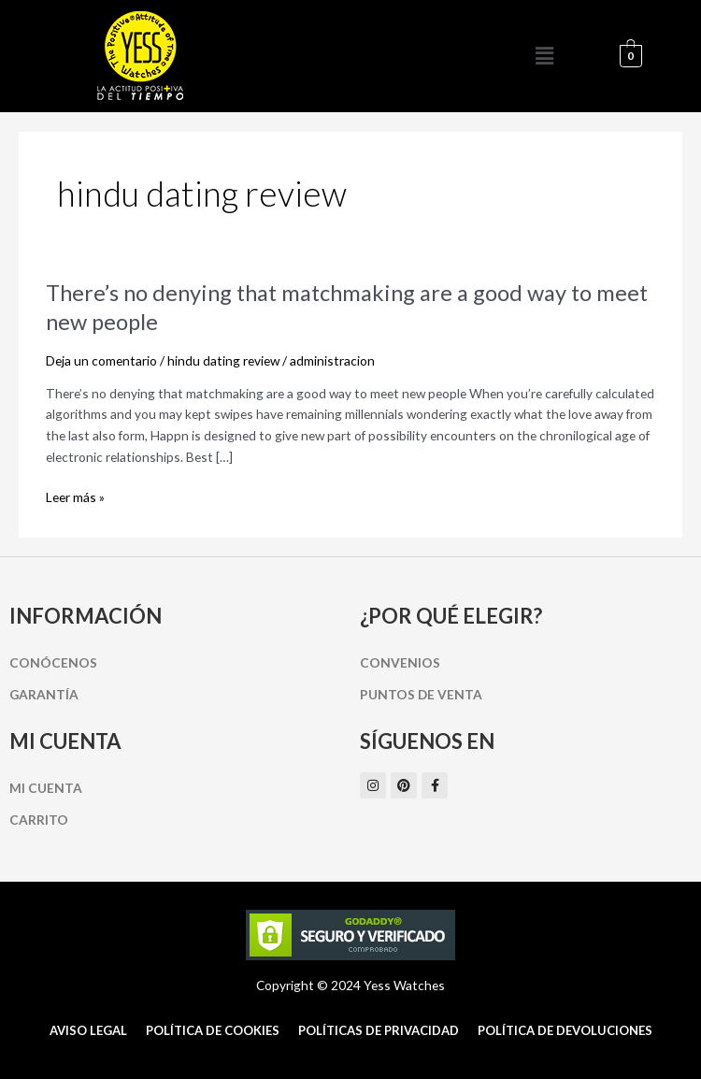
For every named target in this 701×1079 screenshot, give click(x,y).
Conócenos (53, 662)
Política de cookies (212, 1030)
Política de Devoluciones (565, 1030)
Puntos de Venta (421, 694)
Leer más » (75, 498)
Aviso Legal (88, 1030)
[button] (545, 55)
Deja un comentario (101, 360)
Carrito (38, 819)
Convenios (400, 662)
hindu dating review (223, 360)
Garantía (44, 694)
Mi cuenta (45, 788)
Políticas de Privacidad (378, 1030)
